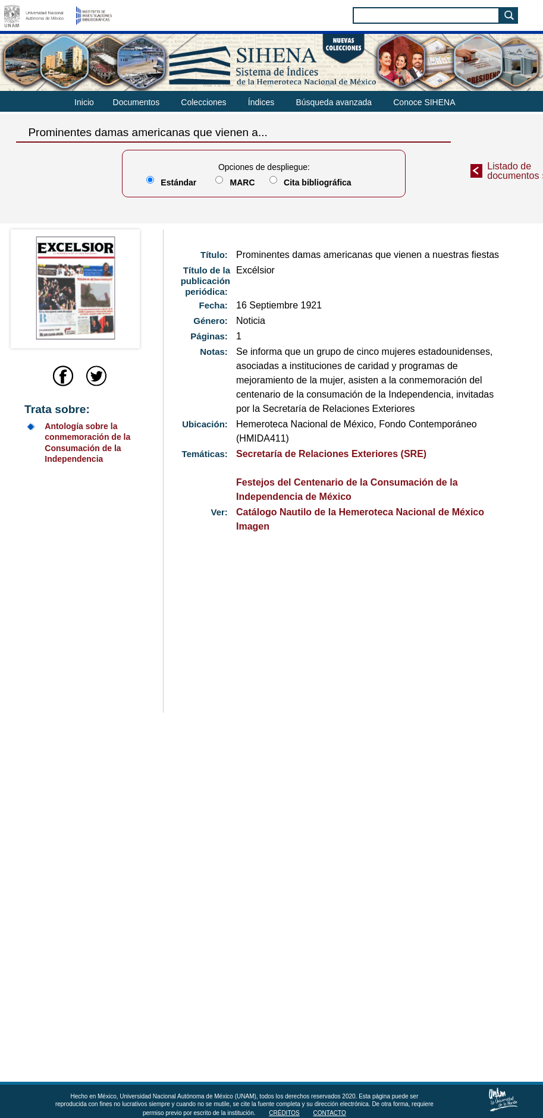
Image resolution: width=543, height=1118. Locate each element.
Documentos (136, 102)
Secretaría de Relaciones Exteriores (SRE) (331, 454)
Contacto (329, 1113)
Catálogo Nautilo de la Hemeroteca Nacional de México (360, 512)
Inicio (84, 102)
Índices (261, 102)
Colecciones (203, 102)
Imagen (252, 526)
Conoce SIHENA (424, 102)
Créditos (284, 1113)
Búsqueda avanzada (334, 102)
